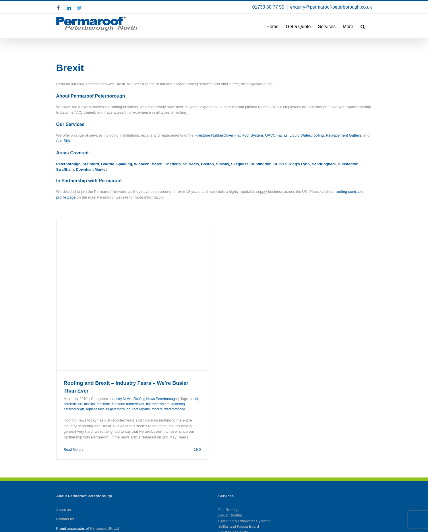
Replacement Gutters (343, 135)
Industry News (120, 399)
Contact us (65, 519)
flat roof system (157, 404)
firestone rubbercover (128, 404)
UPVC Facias (276, 135)
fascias (89, 404)
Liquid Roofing (230, 515)
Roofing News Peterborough (155, 399)
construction (73, 404)
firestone (103, 404)
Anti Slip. (63, 141)
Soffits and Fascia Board (238, 526)
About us (63, 510)
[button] (363, 26)
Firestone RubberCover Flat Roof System (229, 135)
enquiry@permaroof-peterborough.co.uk (331, 7)
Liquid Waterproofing (307, 135)
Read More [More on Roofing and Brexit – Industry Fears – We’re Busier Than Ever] (72, 450)
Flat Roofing (228, 510)
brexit (194, 399)
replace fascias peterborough (108, 409)
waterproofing (174, 409)
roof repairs (141, 409)
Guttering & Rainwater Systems (244, 521)
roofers (157, 409)
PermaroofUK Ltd (104, 528)
